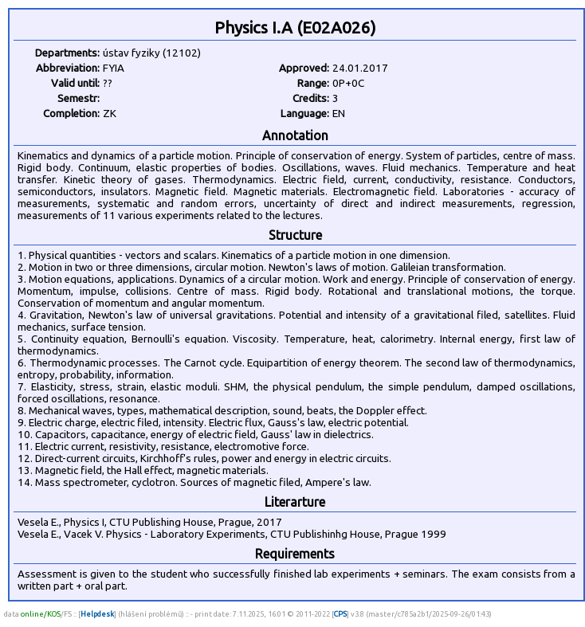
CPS (340, 613)
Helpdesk (97, 613)
